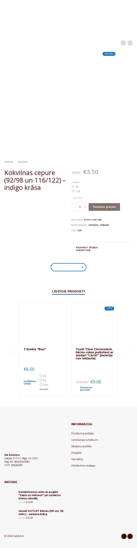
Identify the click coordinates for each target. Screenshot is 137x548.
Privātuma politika (82, 433)
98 (44, 380)
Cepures (23, 162)
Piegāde (76, 452)
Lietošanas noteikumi (84, 440)
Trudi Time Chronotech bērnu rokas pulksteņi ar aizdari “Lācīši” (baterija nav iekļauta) (94, 354)
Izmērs (76, 182)
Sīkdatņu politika (81, 446)
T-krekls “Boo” (35, 349)
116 (77, 191)
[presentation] (10, 349)
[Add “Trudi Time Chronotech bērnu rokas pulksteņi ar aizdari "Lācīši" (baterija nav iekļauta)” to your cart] (88, 388)
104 (45, 384)
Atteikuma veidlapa (83, 465)
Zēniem (8, 162)
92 (77, 186)
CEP (80, 230)
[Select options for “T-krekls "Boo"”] (31, 382)
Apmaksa (77, 459)
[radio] (77, 187)
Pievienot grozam (104, 206)
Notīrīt (44, 389)
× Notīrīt (77, 198)
